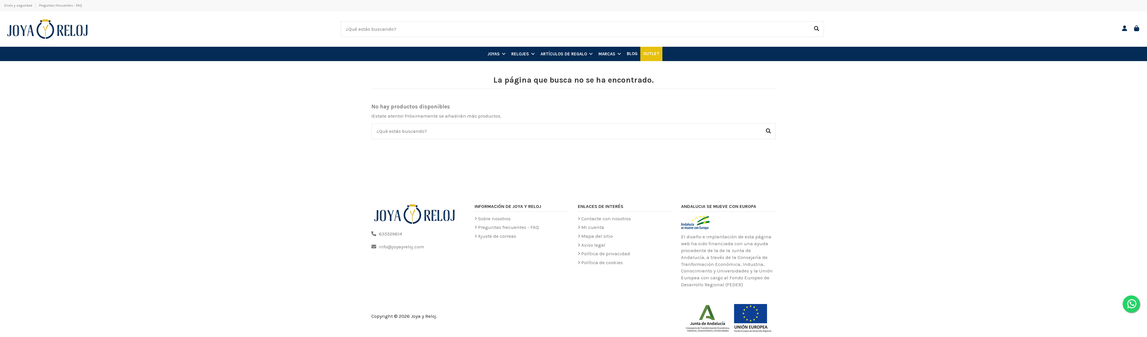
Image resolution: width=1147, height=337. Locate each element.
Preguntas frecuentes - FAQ (60, 5)
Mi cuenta (592, 227)
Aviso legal (593, 245)
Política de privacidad (605, 253)
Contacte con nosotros (606, 218)
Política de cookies (602, 262)
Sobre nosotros (494, 218)
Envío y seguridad (18, 5)
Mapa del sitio (597, 236)
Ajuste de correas (497, 236)
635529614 (390, 234)
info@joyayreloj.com (401, 247)
